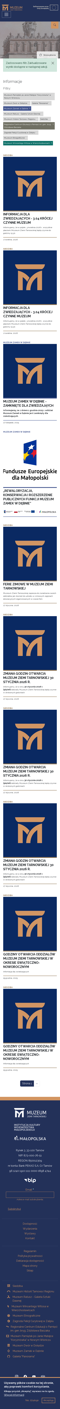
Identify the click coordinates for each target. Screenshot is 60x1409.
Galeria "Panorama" (24, 1356)
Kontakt (30, 1238)
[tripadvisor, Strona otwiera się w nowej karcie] (43, 1377)
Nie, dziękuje (32, 1404)
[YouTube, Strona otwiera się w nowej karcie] (34, 1376)
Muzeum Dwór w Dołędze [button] (15, 103)
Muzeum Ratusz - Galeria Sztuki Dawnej (31, 1298)
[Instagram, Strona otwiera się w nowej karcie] (17, 1376)
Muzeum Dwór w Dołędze (28, 1345)
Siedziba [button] (44, 119)
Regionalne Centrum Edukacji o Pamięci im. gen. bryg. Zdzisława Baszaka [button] (27, 125)
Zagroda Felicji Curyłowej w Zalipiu (33, 1321)
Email (28, 1189)
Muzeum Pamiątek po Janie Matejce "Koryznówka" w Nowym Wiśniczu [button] (27, 96)
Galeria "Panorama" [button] (40, 103)
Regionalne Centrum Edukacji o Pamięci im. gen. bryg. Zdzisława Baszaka (34, 1328)
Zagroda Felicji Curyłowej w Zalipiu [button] (19, 132)
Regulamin (30, 1251)
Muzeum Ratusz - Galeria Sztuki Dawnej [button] (22, 114)
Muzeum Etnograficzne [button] (14, 138)
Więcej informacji (14, 1398)
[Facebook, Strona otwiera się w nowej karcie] (25, 1376)
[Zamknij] (53, 63)
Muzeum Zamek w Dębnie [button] (16, 108)
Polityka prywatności (30, 1255)
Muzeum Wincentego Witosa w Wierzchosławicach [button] (27, 143)
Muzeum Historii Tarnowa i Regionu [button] (19, 119)
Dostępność (30, 1223)
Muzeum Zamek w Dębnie (28, 1351)
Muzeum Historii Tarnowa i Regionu (33, 1291)
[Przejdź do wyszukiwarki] (54, 25)
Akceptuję (48, 1404)
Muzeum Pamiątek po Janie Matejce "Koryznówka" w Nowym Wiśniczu (32, 1338)
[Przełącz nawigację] (6, 14)
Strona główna (49, 55)
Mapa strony (30, 1265)
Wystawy (30, 1233)
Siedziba (18, 1286)
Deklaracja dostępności (30, 1260)
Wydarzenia (30, 1228)
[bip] (30, 1180)
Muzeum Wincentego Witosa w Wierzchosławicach (30, 1308)
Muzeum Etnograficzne (26, 1315)
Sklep (30, 1270)
